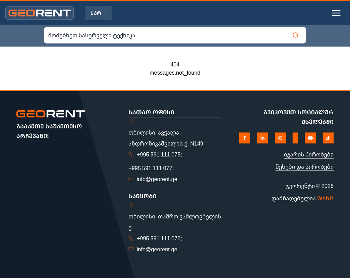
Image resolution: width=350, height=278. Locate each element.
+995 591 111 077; (151, 168)
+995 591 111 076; (159, 238)
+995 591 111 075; (159, 154)
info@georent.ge (157, 179)
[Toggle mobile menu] (336, 13)
